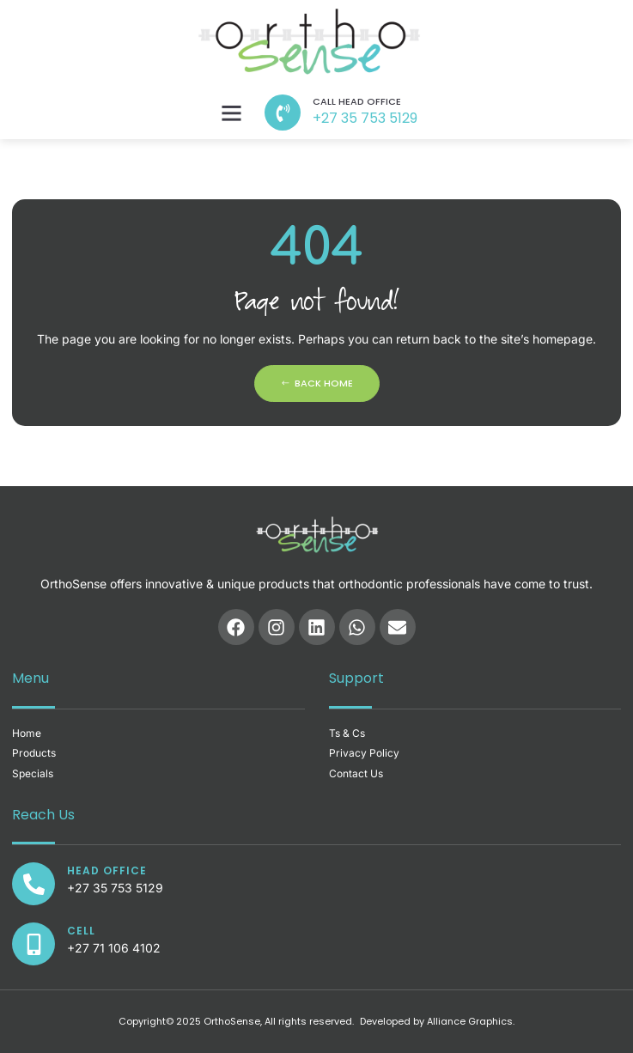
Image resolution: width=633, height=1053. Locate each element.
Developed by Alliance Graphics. (437, 1021)
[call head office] (283, 112)
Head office (107, 870)
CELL (81, 930)
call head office (357, 101)
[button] (232, 112)
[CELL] (33, 943)
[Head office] (33, 883)
